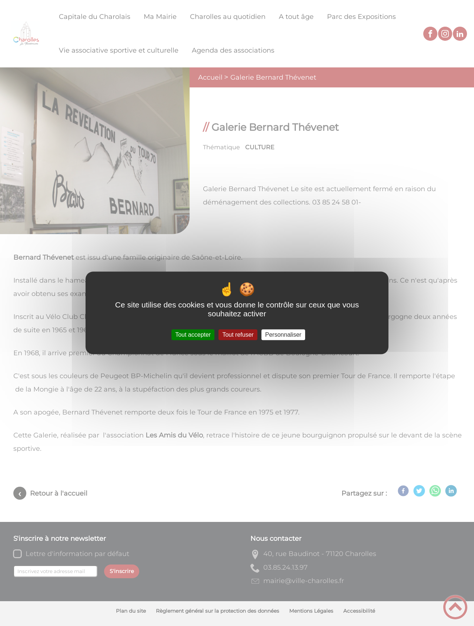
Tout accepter (193, 335)
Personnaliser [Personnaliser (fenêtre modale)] (283, 335)
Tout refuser (237, 335)
